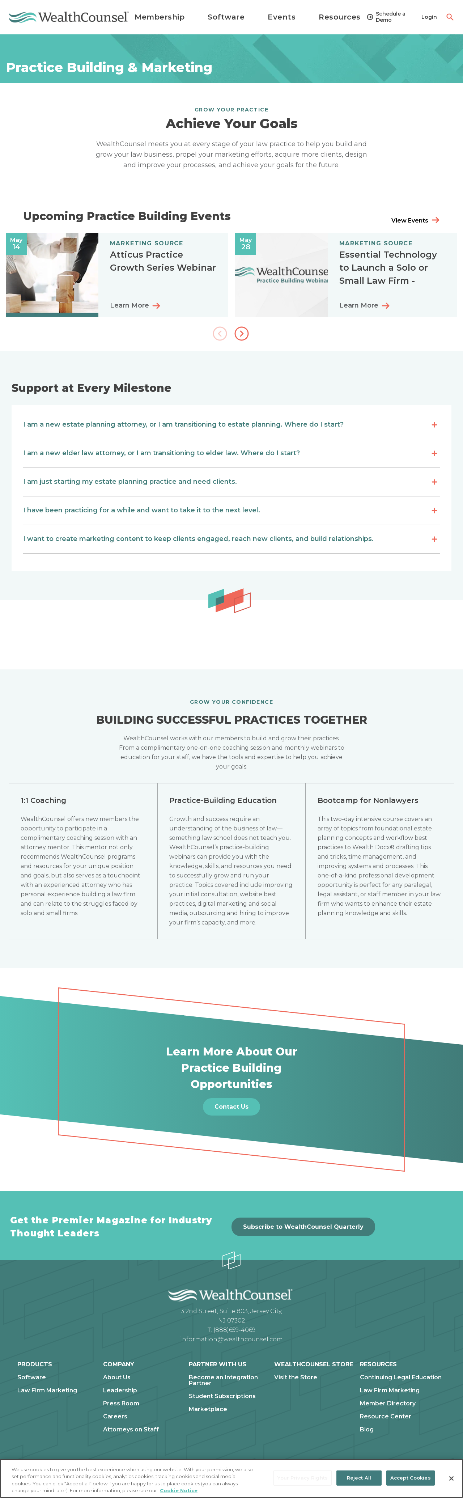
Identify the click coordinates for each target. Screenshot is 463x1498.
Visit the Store (295, 1377)
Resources (340, 17)
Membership (159, 17)
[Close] (451, 1478)
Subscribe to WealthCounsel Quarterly (303, 1226)
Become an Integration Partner (223, 1380)
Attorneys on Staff (131, 1430)
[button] (242, 334)
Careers (115, 1416)
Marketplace (208, 1409)
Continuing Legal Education (401, 1377)
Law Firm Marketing (47, 1390)
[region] (231, 1478)
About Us (117, 1377)
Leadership (120, 1390)
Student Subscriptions (222, 1396)
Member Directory (388, 1403)
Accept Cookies (410, 1478)
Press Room (121, 1403)
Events (282, 17)
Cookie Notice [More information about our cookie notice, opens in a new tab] (178, 1490)
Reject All (359, 1478)
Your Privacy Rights (302, 1478)
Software (226, 17)
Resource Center (385, 1416)
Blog (367, 1430)
